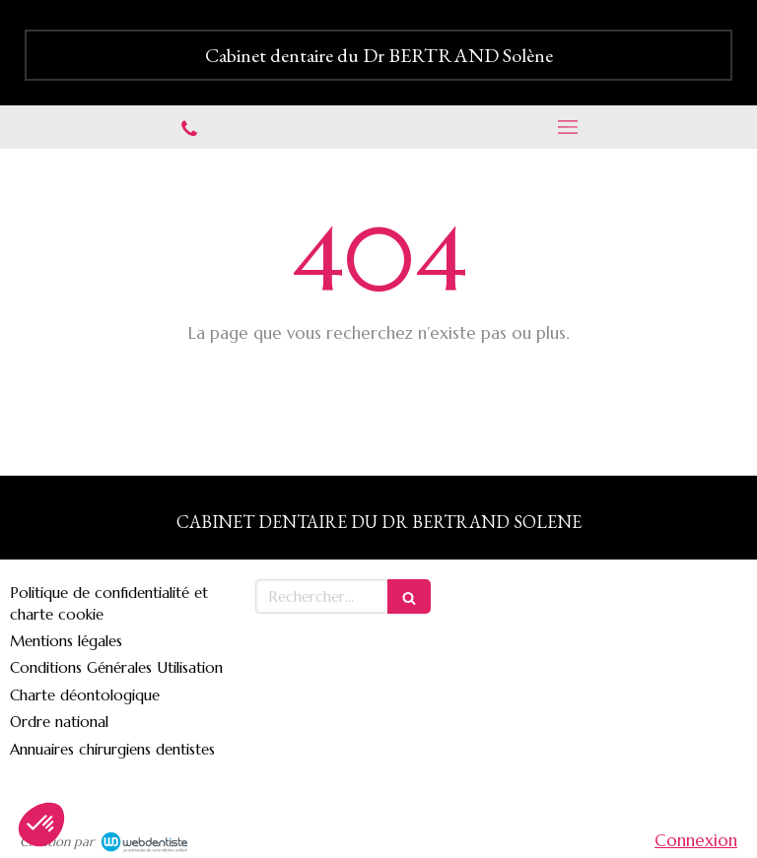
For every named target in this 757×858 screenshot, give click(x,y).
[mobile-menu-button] (567, 127)
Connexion (695, 840)
